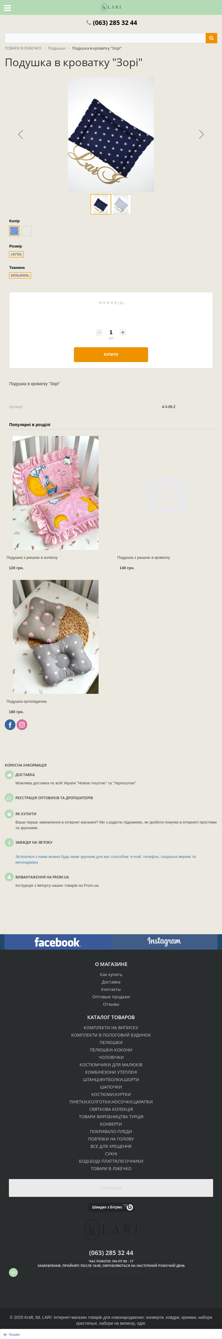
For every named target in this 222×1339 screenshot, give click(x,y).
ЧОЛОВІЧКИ (111, 1057)
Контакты (111, 989)
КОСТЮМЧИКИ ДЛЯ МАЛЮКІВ (111, 1064)
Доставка (111, 982)
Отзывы (111, 1004)
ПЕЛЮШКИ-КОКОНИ (111, 1050)
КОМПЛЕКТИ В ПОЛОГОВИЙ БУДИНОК (111, 1035)
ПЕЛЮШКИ (111, 1042)
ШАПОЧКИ (111, 1087)
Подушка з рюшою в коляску (32, 557)
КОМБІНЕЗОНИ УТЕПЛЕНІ (111, 1072)
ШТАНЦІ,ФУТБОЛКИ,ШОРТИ (111, 1079)
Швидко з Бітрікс (107, 1207)
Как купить (111, 974)
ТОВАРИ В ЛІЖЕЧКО (111, 1168)
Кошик (14, 1334)
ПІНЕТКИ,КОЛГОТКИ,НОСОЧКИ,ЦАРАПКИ (111, 1102)
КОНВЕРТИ (111, 1124)
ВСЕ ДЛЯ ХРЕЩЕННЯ (111, 1146)
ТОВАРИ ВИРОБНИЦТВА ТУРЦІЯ (111, 1116)
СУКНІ (111, 1153)
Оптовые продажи (111, 997)
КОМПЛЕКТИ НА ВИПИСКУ (111, 1027)
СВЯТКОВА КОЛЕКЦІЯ (111, 1109)
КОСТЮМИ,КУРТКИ (111, 1094)
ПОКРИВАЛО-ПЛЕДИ (111, 1131)
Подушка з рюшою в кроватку (143, 557)
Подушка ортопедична (27, 701)
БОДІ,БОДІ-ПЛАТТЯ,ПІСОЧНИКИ (111, 1161)
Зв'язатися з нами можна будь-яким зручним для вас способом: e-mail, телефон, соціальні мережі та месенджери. (105, 859)
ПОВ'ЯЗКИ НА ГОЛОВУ (111, 1139)
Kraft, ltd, (32, 1317)
